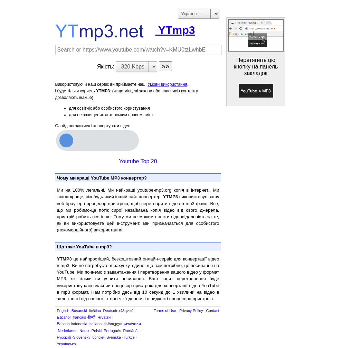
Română (130, 331)
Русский (64, 337)
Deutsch (110, 311)
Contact (212, 311)
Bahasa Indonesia (72, 324)
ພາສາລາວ (132, 324)
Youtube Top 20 (138, 161)
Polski (97, 331)
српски (98, 337)
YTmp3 (125, 30)
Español (64, 317)
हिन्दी (91, 317)
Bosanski (79, 311)
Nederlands (67, 331)
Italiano (95, 324)
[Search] (138, 50)
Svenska (113, 337)
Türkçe (129, 337)
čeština (95, 311)
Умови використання (167, 84)
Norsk (84, 331)
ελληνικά (126, 311)
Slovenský (81, 337)
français (79, 317)
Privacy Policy (191, 311)
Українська (66, 344)
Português (112, 331)
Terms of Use (165, 311)
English (63, 311)
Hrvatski (104, 317)
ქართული (113, 324)
